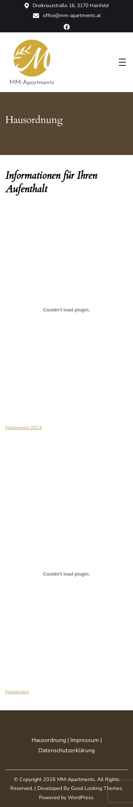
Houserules (17, 692)
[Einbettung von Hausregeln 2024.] (66, 310)
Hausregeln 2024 (23, 427)
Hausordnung (49, 740)
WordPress (80, 797)
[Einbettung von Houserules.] (66, 574)
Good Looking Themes (96, 788)
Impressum (84, 740)
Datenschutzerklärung (66, 750)
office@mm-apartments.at (67, 15)
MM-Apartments (76, 779)
